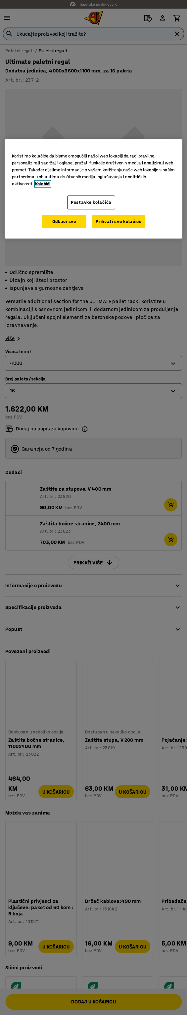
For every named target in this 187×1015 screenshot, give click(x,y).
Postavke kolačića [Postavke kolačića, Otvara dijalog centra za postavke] (91, 202)
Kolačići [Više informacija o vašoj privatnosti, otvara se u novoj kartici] (42, 184)
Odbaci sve (64, 221)
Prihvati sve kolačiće (119, 221)
